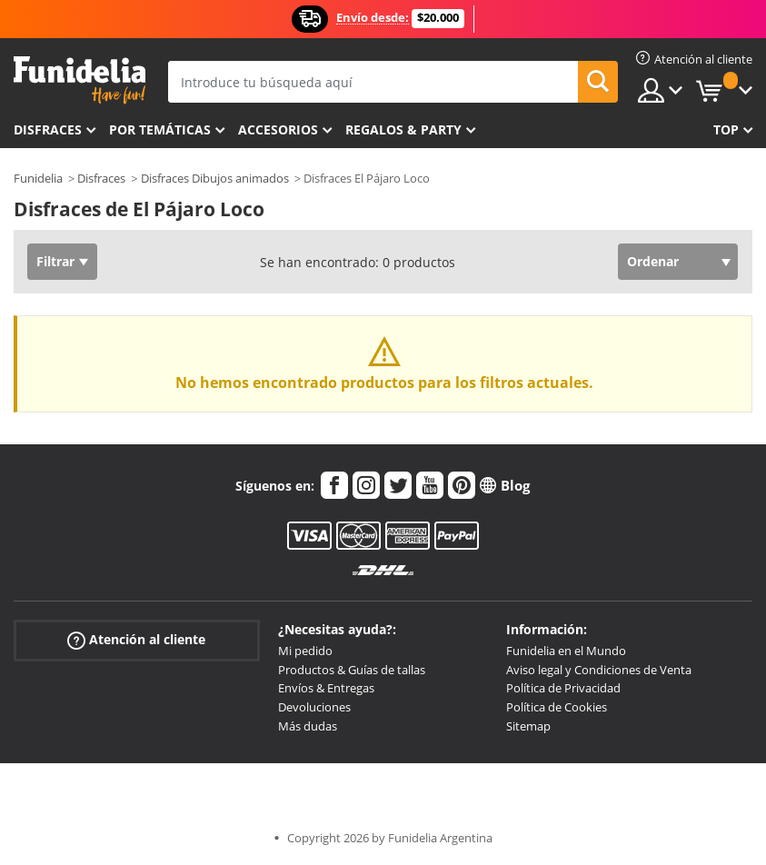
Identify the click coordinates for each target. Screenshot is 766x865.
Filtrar (55, 261)
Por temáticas (160, 129)
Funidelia (38, 178)
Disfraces (48, 129)
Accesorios (278, 129)
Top (726, 129)
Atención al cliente (136, 640)
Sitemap (528, 726)
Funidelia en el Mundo (566, 650)
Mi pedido (305, 650)
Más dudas (307, 726)
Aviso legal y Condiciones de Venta (598, 669)
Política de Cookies (556, 707)
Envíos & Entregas (326, 688)
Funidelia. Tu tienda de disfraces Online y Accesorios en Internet (79, 80)
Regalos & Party (403, 129)
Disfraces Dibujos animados (215, 178)
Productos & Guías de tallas (351, 669)
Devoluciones (314, 707)
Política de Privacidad (563, 688)
